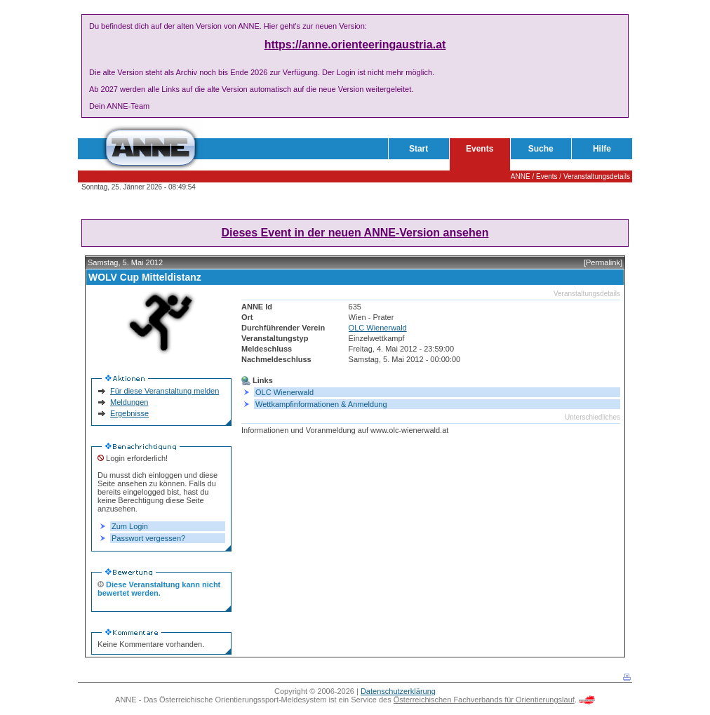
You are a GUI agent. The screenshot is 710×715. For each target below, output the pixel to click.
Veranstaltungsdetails (596, 176)
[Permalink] (603, 262)
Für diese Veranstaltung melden (164, 391)
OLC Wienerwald (378, 327)
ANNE (520, 176)
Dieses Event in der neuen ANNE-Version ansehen (355, 233)
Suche (541, 149)
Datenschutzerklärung (398, 691)
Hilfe (602, 149)
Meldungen (129, 402)
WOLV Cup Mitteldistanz (144, 277)
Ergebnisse (129, 413)
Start (418, 149)
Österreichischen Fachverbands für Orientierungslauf (484, 699)
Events (479, 149)
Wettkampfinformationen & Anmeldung (321, 404)
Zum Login (130, 526)
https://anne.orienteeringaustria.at (355, 45)
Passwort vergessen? (148, 538)
